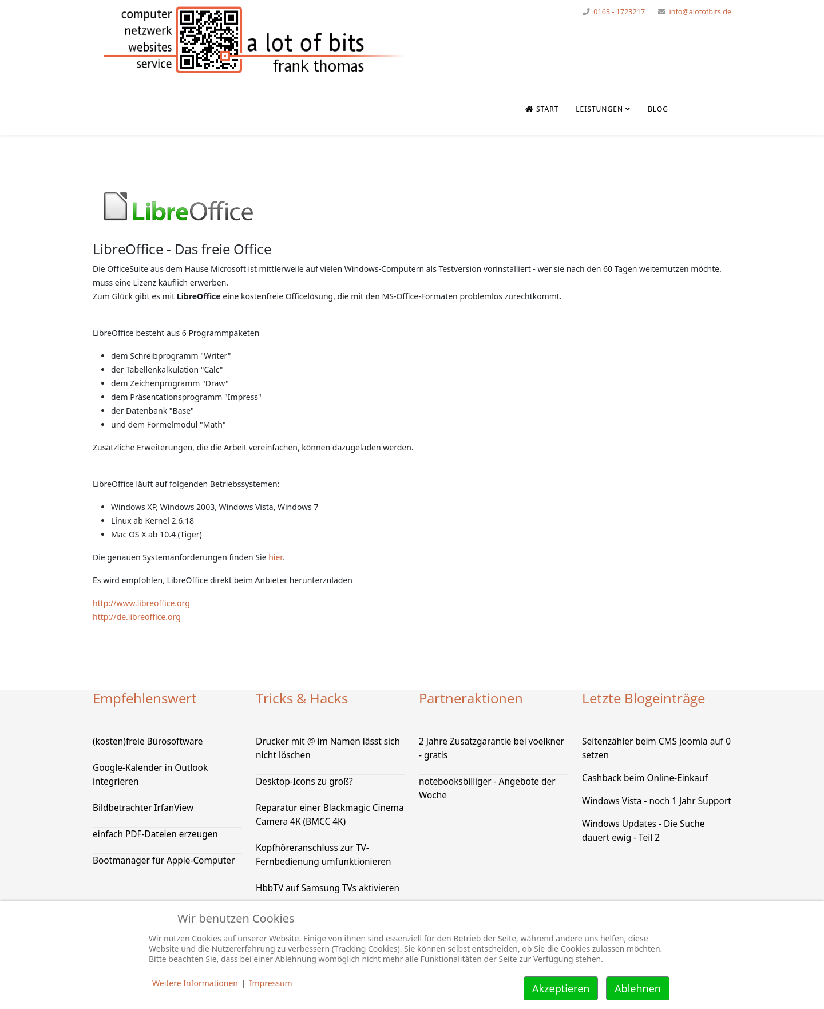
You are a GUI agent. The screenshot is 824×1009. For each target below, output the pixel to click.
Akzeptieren (560, 988)
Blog (658, 109)
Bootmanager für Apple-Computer (164, 860)
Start (541, 109)
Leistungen (599, 109)
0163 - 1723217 (619, 12)
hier (275, 557)
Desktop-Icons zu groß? (304, 781)
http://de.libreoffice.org (137, 616)
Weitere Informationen (195, 983)
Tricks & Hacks (302, 698)
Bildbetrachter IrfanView (143, 808)
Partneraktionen (471, 698)
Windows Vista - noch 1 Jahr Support (656, 801)
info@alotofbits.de (700, 12)
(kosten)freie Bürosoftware (148, 741)
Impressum (270, 983)
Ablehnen (638, 988)
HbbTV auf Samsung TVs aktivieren (327, 888)
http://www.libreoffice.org (141, 603)
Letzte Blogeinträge (643, 698)
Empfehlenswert (145, 698)
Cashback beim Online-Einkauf (645, 778)
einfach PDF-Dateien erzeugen (155, 834)
